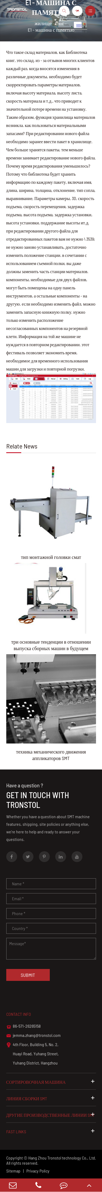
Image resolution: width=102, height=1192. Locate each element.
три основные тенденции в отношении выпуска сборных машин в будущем (51, 645)
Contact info (18, 1014)
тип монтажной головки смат (51, 557)
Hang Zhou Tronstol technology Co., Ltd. (62, 1157)
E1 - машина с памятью (51, 30)
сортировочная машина (51, 1082)
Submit (28, 975)
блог (59, 23)
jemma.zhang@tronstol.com (33, 1035)
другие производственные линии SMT (51, 1115)
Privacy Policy (38, 1170)
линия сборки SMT (51, 1098)
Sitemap (13, 1170)
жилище (43, 23)
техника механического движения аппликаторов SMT (51, 755)
